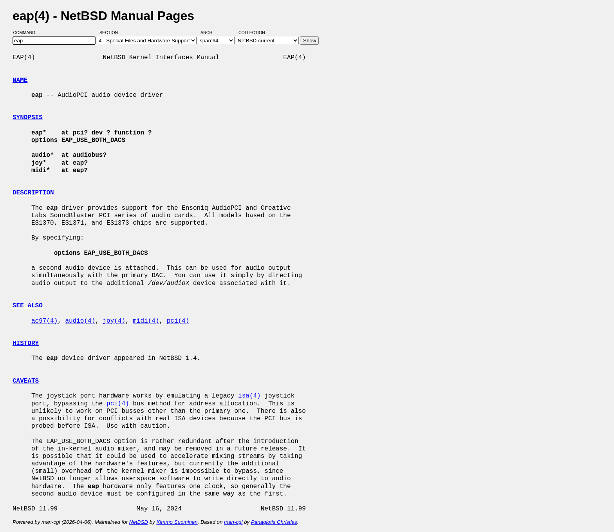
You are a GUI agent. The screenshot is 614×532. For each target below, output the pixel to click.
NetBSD (138, 522)
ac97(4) (44, 321)
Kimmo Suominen (176, 522)
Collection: (252, 32)
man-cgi (233, 522)
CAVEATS (26, 381)
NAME (20, 80)
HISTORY (26, 343)
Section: (111, 32)
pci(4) (178, 321)
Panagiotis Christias (274, 522)
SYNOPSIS (28, 117)
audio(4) (80, 321)
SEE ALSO (28, 305)
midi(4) (146, 321)
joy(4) (114, 321)
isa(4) (249, 396)
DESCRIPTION (33, 193)
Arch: (210, 32)
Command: (27, 32)
